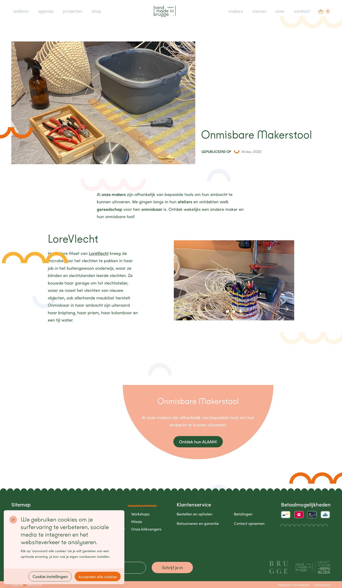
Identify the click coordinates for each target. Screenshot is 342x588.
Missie (136, 521)
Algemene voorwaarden (294, 585)
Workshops (140, 513)
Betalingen (243, 513)
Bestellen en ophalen (194, 513)
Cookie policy (322, 585)
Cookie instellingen (50, 576)
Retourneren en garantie (198, 523)
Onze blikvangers (146, 528)
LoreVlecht (99, 253)
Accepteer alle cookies (97, 576)
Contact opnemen (249, 523)
